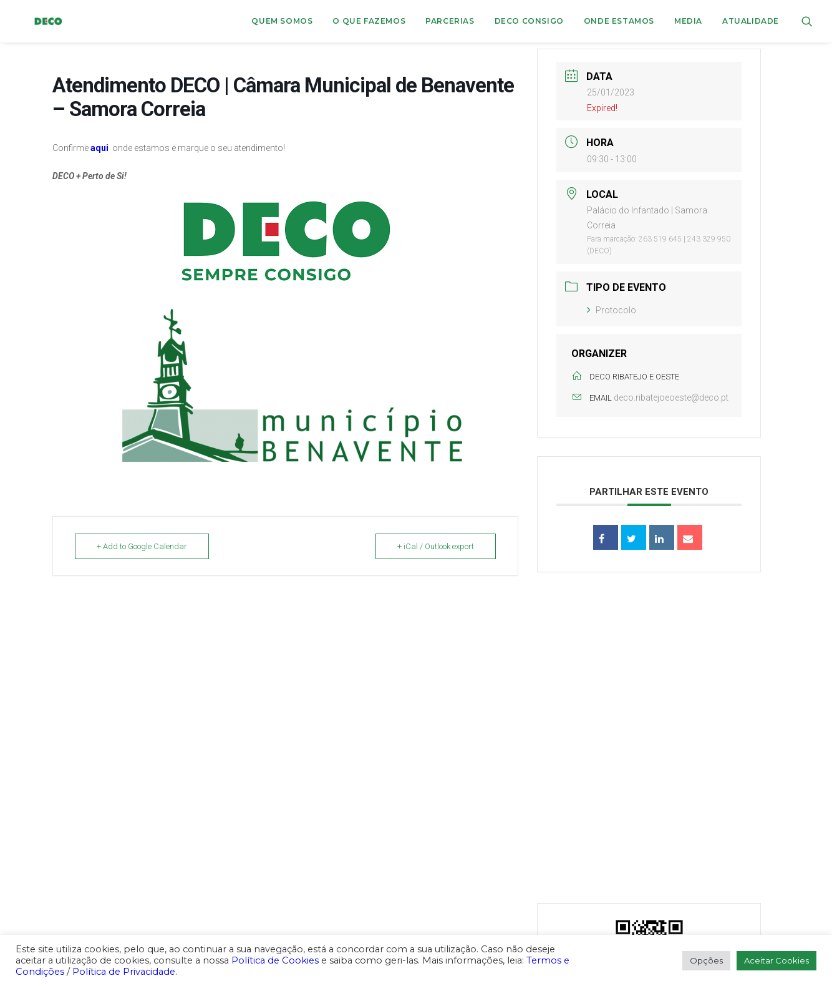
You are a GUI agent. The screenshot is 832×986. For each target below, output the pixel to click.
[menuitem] (282, 21)
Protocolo (611, 310)
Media (688, 21)
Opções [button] (706, 960)
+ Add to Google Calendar (142, 546)
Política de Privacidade (123, 971)
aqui (99, 148)
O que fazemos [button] (368, 21)
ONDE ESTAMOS (619, 21)
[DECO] (34, 21)
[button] (807, 21)
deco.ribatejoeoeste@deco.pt (671, 398)
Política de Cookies (275, 960)
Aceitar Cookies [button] (776, 960)
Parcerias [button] (449, 21)
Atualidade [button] (750, 21)
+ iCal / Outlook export (435, 546)
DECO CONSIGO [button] (529, 21)
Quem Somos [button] (281, 21)
